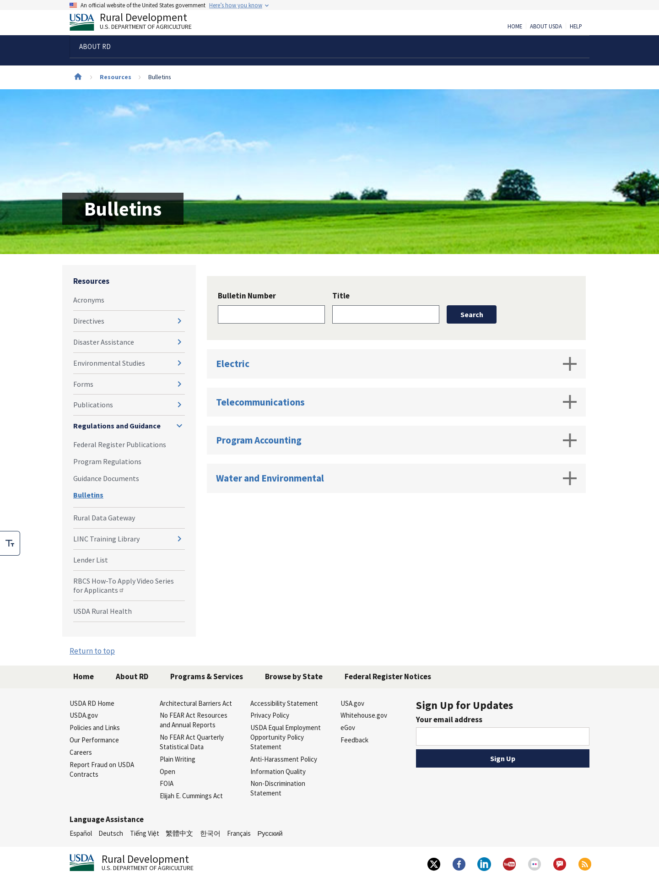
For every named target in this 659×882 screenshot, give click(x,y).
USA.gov (352, 703)
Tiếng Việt (144, 833)
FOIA (166, 783)
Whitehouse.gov (363, 715)
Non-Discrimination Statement (277, 788)
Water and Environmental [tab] (396, 478)
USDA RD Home (92, 703)
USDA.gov (84, 715)
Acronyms (88, 299)
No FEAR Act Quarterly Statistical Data (192, 742)
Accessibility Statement (284, 703)
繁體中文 (179, 833)
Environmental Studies (109, 363)
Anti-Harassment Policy (283, 759)
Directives (88, 320)
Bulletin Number (247, 296)
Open (167, 771)
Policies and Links (95, 727)
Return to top (92, 651)
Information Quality (278, 771)
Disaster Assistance (103, 341)
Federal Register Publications (119, 444)
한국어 (210, 833)
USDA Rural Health (102, 611)
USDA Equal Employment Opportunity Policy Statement (285, 737)
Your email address (449, 719)
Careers (81, 752)
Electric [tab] (396, 364)
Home (515, 26)
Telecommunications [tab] (396, 402)
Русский (269, 833)
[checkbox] (10, 543)
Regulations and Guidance (117, 425)
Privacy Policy (269, 715)
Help (576, 26)
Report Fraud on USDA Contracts (102, 769)
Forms (83, 384)
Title (341, 296)
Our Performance (94, 740)
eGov (347, 727)
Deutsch (110, 833)
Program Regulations (107, 461)
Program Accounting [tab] (396, 440)
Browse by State (294, 676)
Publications (93, 404)
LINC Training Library (106, 538)
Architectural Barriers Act (196, 703)
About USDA (546, 26)
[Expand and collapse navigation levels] (179, 320)
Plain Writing (177, 759)
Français (239, 833)
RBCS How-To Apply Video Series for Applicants (123, 585)
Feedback (354, 740)
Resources (115, 77)
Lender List (90, 559)
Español (81, 833)
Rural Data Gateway (104, 517)
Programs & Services (206, 676)
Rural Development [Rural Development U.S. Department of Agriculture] (138, 23)
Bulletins (88, 494)
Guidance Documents (106, 478)
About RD (132, 676)
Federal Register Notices (388, 676)
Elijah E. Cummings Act (191, 795)
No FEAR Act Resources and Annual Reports (193, 720)
